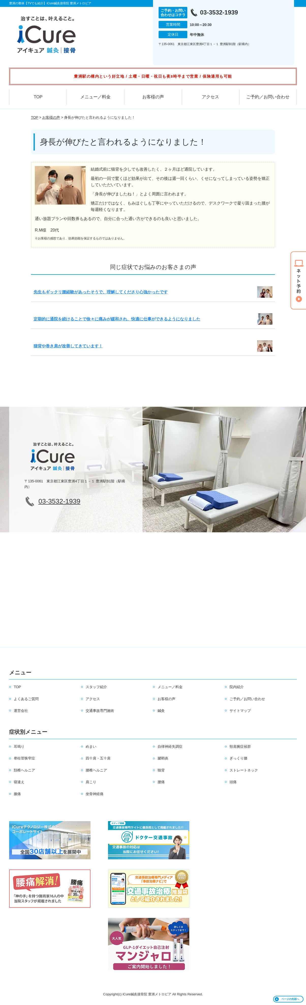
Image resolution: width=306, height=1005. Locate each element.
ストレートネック (244, 770)
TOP (38, 96)
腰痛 (161, 782)
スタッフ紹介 (96, 687)
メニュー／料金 (95, 96)
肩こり (91, 782)
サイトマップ (240, 711)
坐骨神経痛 (94, 794)
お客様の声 (153, 96)
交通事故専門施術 (100, 711)
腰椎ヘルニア (96, 770)
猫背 (161, 770)
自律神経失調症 (170, 746)
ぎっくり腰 (238, 758)
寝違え (19, 782)
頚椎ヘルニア (24, 770)
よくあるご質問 (26, 699)
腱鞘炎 (163, 758)
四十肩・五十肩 (98, 758)
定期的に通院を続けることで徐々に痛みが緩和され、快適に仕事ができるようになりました (117, 319)
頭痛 (233, 782)
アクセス (210, 96)
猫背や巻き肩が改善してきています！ (68, 346)
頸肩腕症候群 (240, 746)
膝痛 (17, 794)
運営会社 (21, 711)
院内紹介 (237, 687)
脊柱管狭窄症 (24, 758)
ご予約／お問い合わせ (267, 96)
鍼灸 (161, 711)
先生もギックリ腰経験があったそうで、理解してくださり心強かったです (101, 292)
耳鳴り (19, 746)
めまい (91, 746)
